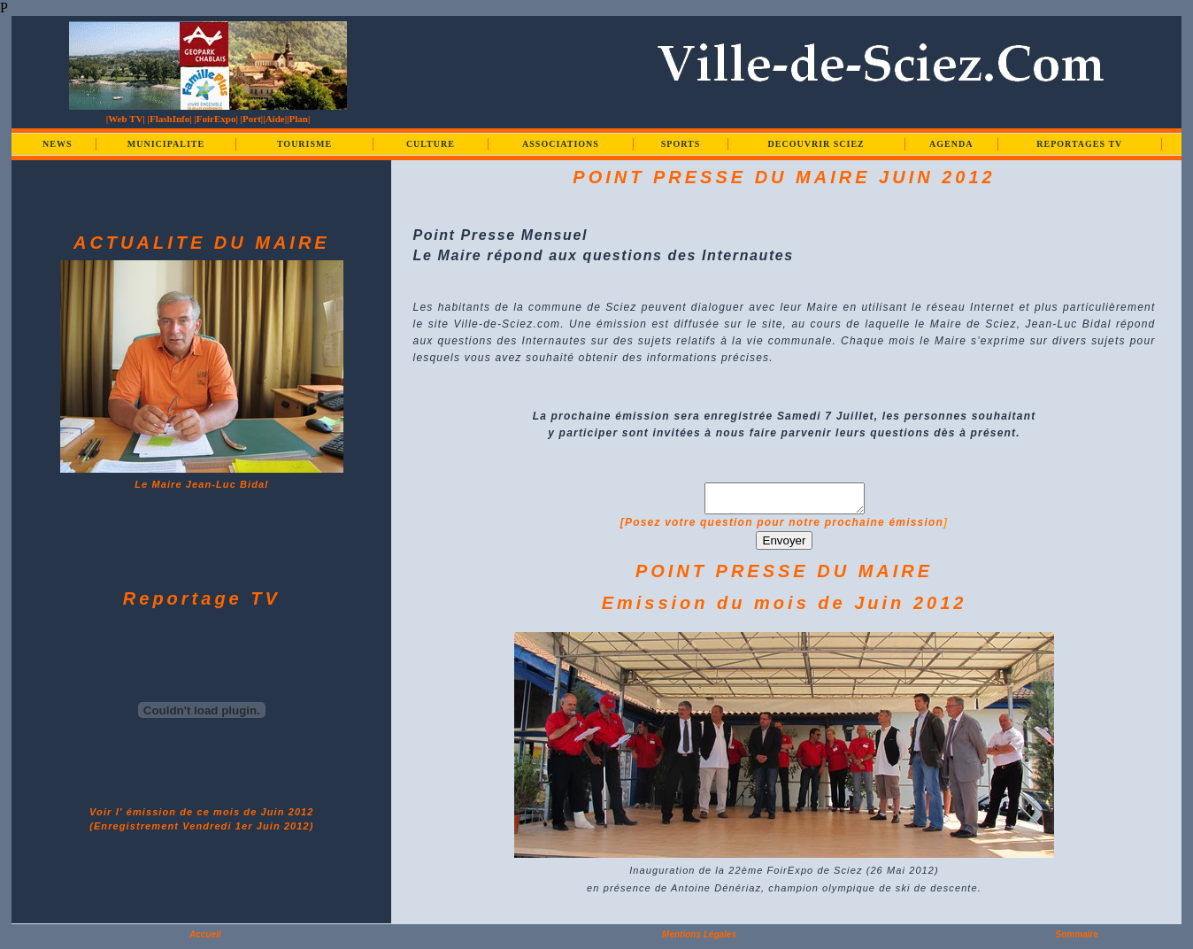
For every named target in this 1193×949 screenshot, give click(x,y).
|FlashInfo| (170, 118)
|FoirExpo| (215, 118)
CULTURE (430, 144)
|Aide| (275, 118)
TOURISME (304, 144)
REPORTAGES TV (1079, 144)
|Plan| (298, 118)
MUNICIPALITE (165, 144)
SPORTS (681, 144)
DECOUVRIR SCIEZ (816, 144)
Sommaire (1077, 940)
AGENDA (951, 144)
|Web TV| (125, 118)
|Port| (252, 118)
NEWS (57, 144)
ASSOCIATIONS (560, 144)
